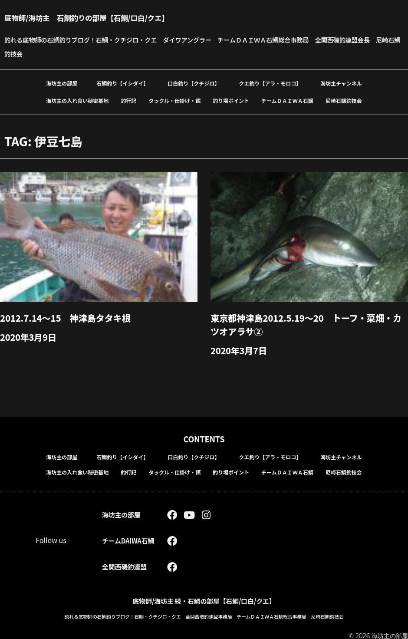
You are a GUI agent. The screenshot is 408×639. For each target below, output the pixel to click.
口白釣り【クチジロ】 (194, 83)
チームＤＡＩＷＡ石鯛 (287, 100)
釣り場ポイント (231, 100)
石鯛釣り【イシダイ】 (122, 83)
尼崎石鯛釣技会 (344, 100)
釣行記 (128, 100)
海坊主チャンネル (341, 83)
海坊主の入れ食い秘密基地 (77, 100)
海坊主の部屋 (61, 83)
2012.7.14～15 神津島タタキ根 (70, 317)
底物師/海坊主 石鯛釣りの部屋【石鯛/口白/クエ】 (103, 17)
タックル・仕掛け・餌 (174, 100)
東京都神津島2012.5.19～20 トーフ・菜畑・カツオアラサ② (309, 323)
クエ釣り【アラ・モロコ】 (270, 83)
